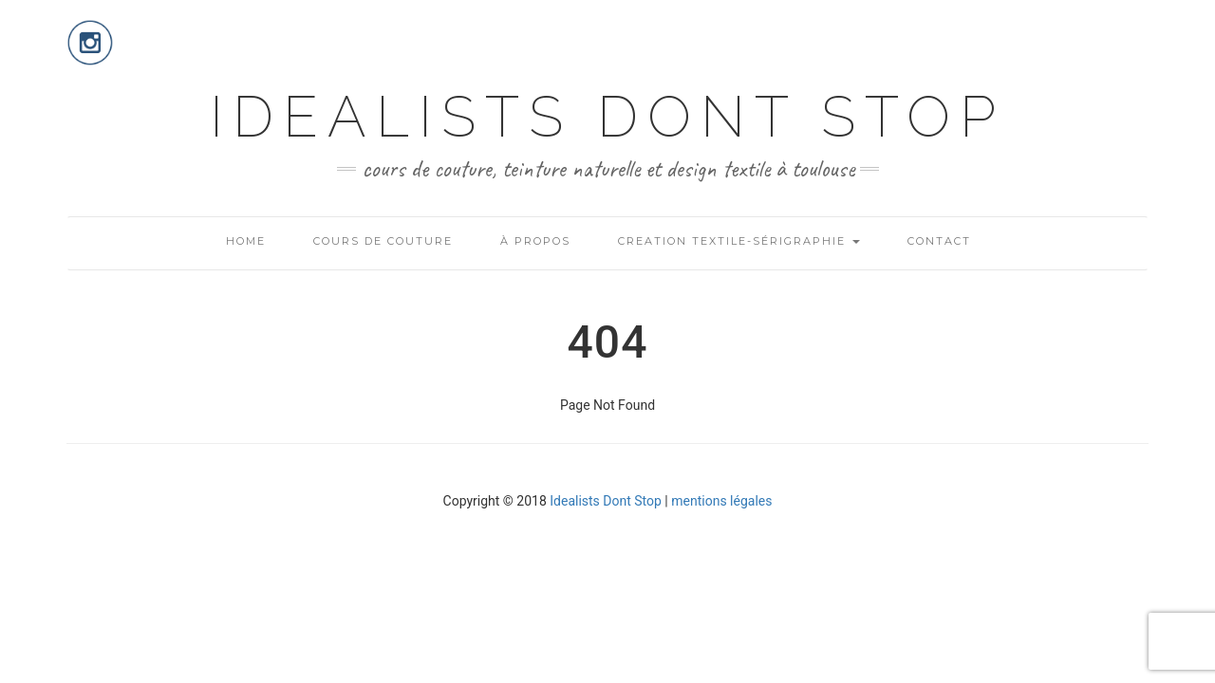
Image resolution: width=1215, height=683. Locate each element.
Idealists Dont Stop (606, 500)
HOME (246, 241)
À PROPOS (535, 241)
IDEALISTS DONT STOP (607, 116)
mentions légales (721, 500)
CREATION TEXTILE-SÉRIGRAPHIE (739, 241)
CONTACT (939, 241)
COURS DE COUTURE (383, 241)
